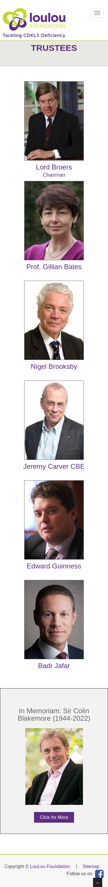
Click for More (54, 817)
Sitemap (90, 866)
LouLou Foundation (50, 866)
